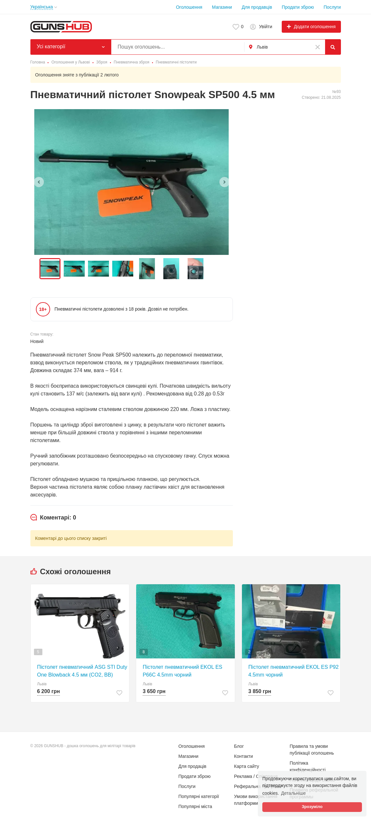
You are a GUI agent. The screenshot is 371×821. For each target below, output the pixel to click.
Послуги (332, 7)
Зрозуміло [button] (312, 806)
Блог (239, 746)
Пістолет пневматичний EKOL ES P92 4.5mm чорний (293, 671)
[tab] (53, 518)
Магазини (222, 7)
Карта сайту (246, 766)
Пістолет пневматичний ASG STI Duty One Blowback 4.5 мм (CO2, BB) (82, 671)
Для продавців (257, 7)
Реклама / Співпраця (256, 776)
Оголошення (189, 7)
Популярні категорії (199, 796)
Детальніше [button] (293, 793)
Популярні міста (195, 806)
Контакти (243, 756)
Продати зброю (298, 7)
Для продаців (193, 766)
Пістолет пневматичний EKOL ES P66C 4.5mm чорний (182, 671)
